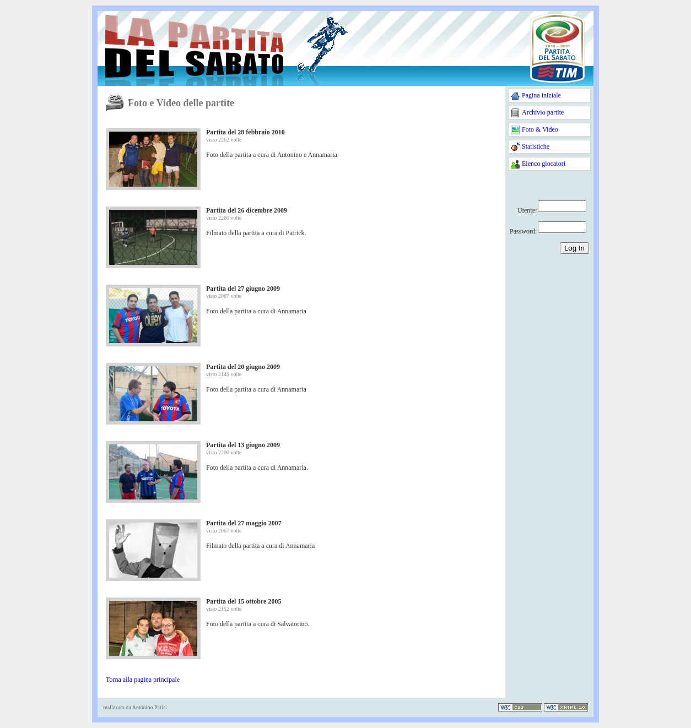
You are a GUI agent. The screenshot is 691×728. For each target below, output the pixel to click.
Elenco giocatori (543, 163)
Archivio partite (543, 112)
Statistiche (535, 146)
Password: (523, 231)
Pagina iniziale (541, 95)
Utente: (527, 210)
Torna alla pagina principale (143, 679)
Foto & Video (540, 129)
